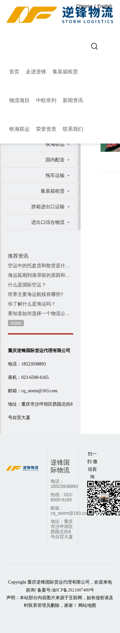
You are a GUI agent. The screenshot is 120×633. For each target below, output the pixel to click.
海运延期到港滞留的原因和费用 (40, 275)
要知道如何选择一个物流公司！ (40, 313)
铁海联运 (19, 129)
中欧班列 (46, 100)
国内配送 (55, 159)
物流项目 (19, 100)
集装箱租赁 (65, 71)
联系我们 (73, 129)
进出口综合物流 (48, 222)
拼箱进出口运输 (48, 206)
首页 (14, 71)
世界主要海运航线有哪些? (35, 294)
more (16, 323)
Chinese (84, 6)
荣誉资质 (46, 129)
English (104, 6)
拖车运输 (55, 175)
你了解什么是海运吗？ (32, 303)
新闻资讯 (73, 100)
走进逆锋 (36, 71)
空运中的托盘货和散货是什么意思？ (40, 265)
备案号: (66, 590)
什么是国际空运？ (27, 284)
